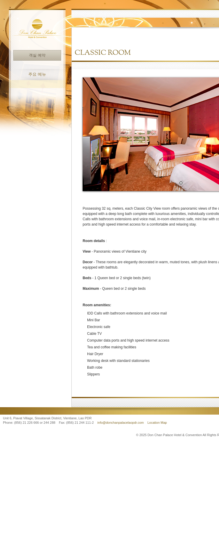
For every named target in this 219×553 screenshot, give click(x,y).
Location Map (157, 422)
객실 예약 (37, 55)
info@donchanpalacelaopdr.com (121, 422)
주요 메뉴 (37, 74)
